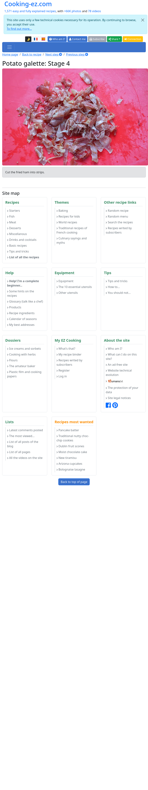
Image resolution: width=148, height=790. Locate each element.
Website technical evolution (119, 372)
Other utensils (67, 293)
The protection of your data (122, 390)
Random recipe (117, 211)
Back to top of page (74, 482)
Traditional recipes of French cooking (72, 230)
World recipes (67, 222)
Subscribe (97, 39)
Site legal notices (118, 398)
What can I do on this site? (121, 356)
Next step (53, 54)
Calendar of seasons (22, 319)
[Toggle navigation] (9, 47)
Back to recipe (31, 54)
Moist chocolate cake (72, 452)
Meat (11, 222)
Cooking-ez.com (28, 3)
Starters (13, 211)
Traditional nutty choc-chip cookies (73, 438)
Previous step (77, 54)
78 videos (94, 11)
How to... (113, 287)
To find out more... (19, 29)
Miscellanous (17, 234)
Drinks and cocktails (21, 240)
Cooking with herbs (21, 354)
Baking (62, 211)
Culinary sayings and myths (72, 240)
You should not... (118, 293)
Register (63, 370)
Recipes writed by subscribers (119, 230)
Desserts (14, 228)
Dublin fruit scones (70, 446)
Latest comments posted (25, 430)
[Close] (142, 20)
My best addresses (20, 325)
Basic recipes (17, 246)
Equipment (65, 281)
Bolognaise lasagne (71, 469)
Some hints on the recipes (20, 293)
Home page (10, 54)
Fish (11, 216)
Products (14, 307)
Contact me (77, 39)
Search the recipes (119, 222)
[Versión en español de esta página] (43, 39)
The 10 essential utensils (74, 287)
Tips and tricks (18, 251)
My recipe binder (69, 354)
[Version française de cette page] (35, 39)
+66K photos (72, 11)
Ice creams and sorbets (24, 349)
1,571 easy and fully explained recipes (30, 11)
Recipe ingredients (20, 313)
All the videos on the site (24, 458)
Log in (62, 376)
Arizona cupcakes (69, 464)
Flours (12, 360)
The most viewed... (20, 436)
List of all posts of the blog (22, 444)
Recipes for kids (68, 216)
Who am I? (57, 39)
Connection (132, 39)
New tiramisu (67, 458)
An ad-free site (117, 365)
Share (113, 39)
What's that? (66, 349)
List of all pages (18, 452)
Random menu (117, 216)
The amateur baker (21, 366)
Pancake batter (68, 430)
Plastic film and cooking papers (24, 374)
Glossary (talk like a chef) (25, 301)
